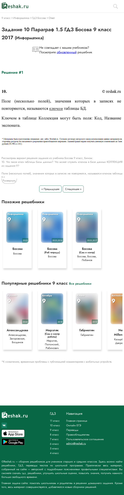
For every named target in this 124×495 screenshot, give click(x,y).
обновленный (67, 52)
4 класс (54, 453)
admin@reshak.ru (76, 443)
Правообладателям (77, 434)
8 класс (54, 434)
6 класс (54, 444)
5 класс (54, 448)
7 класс (54, 439)
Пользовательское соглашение (85, 439)
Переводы (72, 430)
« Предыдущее (50, 189)
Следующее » (73, 189)
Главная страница (76, 421)
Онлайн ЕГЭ (73, 425)
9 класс (54, 430)
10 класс (55, 425)
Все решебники (80, 284)
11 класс (55, 421)
